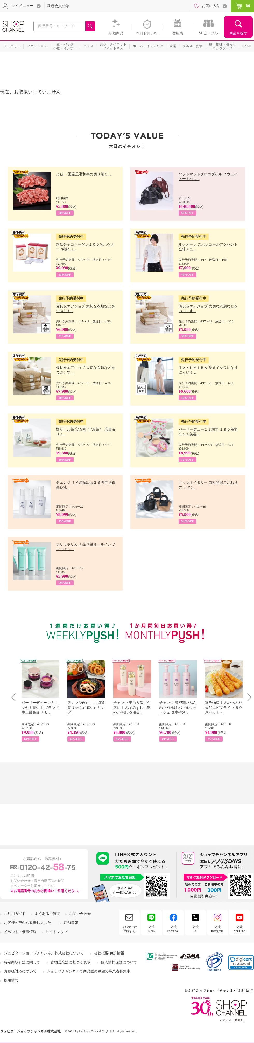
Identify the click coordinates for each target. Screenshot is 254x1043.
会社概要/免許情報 (109, 953)
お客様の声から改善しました (27, 923)
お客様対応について (20, 971)
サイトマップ (56, 932)
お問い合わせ (80, 914)
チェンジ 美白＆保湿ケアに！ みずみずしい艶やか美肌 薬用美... (132, 707)
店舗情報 (71, 923)
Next (247, 697)
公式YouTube (239, 929)
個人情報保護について (119, 962)
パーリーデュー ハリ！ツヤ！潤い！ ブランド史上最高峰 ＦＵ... (40, 707)
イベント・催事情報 (20, 932)
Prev (15, 697)
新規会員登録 (58, 6)
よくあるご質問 (47, 914)
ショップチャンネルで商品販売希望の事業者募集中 (88, 971)
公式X (195, 929)
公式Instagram (217, 929)
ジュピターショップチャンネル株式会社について (44, 953)
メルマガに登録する (129, 929)
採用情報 (11, 980)
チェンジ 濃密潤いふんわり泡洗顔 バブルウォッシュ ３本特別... (177, 707)
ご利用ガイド (15, 914)
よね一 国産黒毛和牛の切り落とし (83, 174)
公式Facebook (173, 929)
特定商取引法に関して (22, 962)
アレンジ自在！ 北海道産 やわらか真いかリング (86, 707)
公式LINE (151, 929)
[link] (241, 962)
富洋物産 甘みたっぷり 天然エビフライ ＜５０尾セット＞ (223, 707)
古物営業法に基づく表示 (70, 962)
